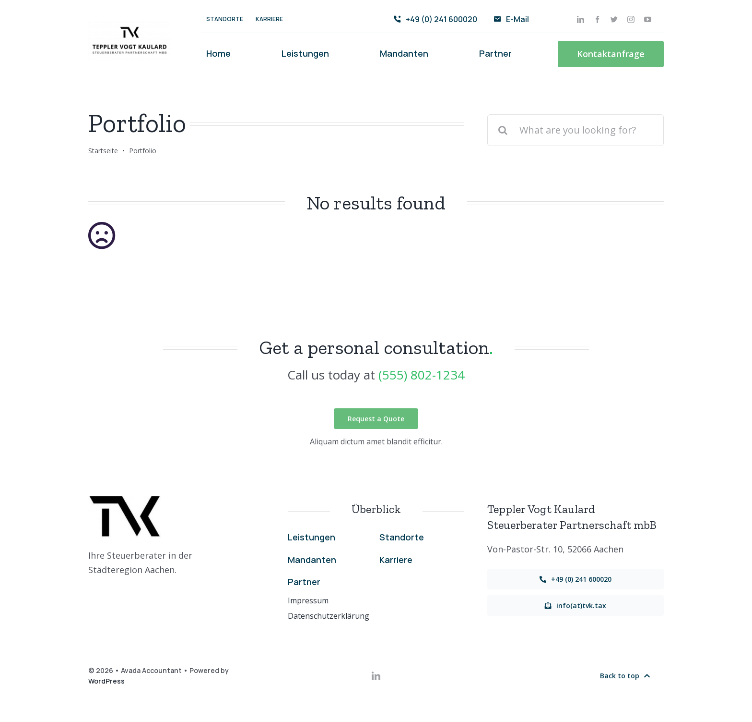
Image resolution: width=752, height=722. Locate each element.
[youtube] (647, 19)
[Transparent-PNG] (129, 23)
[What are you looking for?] (575, 130)
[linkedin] (580, 19)
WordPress (106, 680)
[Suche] (503, 130)
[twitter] (614, 19)
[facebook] (597, 19)
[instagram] (630, 19)
